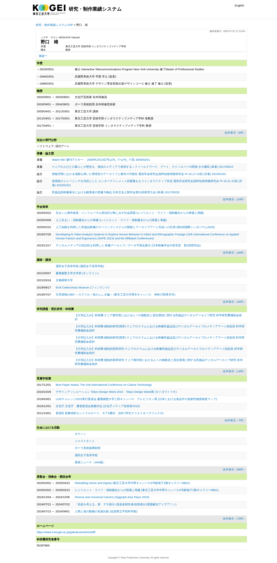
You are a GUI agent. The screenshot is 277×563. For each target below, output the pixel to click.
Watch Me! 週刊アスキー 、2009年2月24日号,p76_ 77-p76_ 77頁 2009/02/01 (101, 159)
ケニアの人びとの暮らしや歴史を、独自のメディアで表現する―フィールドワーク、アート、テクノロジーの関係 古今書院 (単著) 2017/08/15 (142, 166)
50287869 (43, 545)
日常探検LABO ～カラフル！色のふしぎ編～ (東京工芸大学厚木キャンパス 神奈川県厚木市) (115, 294)
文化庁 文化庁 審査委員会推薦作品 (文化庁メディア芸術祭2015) (98, 406)
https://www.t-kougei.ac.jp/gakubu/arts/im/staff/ (66, 532)
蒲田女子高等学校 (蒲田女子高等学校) (80, 266)
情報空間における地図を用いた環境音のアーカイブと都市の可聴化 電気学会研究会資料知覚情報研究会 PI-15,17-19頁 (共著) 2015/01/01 (139, 174)
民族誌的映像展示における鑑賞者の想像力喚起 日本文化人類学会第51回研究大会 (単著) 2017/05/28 (115, 192)
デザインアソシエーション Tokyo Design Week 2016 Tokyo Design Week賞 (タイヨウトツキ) (116, 391)
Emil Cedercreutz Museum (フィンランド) (82, 287)
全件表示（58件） (234, 469)
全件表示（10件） (234, 199)
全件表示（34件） (234, 301)
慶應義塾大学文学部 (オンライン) (77, 273)
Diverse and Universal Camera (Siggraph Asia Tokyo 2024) (112, 497)
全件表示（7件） (235, 420)
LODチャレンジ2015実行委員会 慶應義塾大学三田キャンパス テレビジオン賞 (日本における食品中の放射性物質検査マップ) (136, 399)
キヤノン (80, 433)
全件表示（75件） (234, 518)
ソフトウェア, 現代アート (53, 146)
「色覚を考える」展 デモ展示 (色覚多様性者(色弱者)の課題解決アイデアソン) (125, 504)
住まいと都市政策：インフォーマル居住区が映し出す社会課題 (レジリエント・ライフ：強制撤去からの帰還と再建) (130, 212)
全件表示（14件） (234, 371)
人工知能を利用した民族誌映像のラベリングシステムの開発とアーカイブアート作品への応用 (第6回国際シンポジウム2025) (135, 227)
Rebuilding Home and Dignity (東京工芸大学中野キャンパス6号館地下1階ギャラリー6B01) (132, 483)
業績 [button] (42, 55)
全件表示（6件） (235, 132)
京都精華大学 (64, 280)
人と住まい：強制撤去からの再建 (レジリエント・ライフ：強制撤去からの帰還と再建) (111, 220)
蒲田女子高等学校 (86, 455)
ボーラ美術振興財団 (87, 448)
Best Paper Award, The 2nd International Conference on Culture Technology (104, 384)
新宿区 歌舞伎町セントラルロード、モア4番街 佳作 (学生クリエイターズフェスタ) (110, 413)
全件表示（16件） (234, 252)
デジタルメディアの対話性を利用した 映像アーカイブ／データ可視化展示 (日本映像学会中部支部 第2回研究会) (128, 245)
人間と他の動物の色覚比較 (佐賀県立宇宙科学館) (106, 511)
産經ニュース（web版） (90, 462)
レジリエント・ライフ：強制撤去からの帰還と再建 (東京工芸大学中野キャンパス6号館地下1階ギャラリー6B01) (147, 490)
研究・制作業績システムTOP (54, 24)
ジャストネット (85, 440)
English (239, 5)
